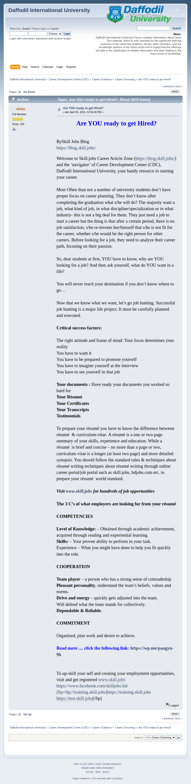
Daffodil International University (49, 10)
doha (20, 109)
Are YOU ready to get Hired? (83, 108)
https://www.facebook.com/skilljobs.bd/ (92, 685)
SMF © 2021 (95, 764)
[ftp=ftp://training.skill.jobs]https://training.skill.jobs (104, 692)
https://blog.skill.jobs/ (76, 147)
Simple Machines (112, 764)
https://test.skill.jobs (75, 698)
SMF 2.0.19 (80, 764)
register (54, 28)
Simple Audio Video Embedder (97, 767)
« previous (167, 86)
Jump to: (138, 737)
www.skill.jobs (78, 491)
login (43, 28)
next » (178, 86)
